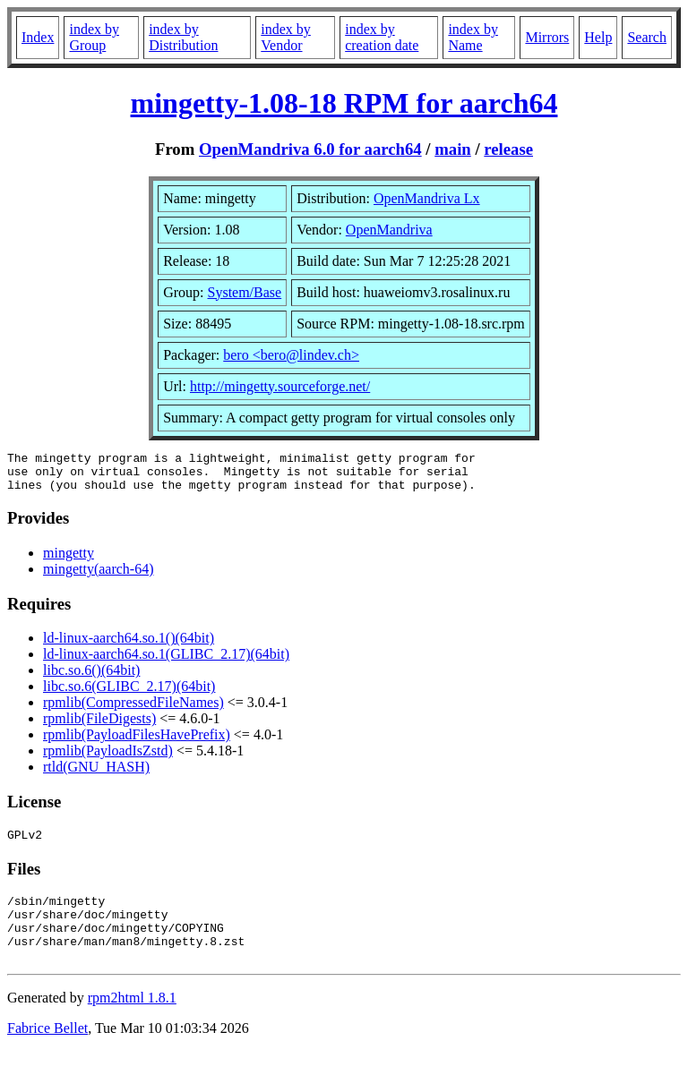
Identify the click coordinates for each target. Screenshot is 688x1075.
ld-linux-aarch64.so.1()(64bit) (128, 645)
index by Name (473, 37)
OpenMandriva (389, 229)
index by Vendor (286, 37)
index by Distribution (183, 37)
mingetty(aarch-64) (98, 576)
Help (598, 37)
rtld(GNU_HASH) (96, 774)
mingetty (68, 560)
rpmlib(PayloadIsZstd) (108, 758)
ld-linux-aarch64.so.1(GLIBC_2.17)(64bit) (166, 662)
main (452, 149)
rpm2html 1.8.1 (132, 1021)
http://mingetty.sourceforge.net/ (280, 386)
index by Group (94, 37)
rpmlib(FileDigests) (99, 726)
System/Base (245, 292)
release (508, 149)
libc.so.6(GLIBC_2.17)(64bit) (129, 694)
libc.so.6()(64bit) (91, 678)
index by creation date (381, 37)
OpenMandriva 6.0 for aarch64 (310, 149)
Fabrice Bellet (47, 1052)
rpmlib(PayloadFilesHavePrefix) (136, 742)
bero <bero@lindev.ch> (291, 355)
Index (38, 37)
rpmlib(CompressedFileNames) (133, 710)
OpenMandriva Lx (427, 198)
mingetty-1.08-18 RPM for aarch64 (344, 103)
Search (646, 37)
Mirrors (547, 37)
